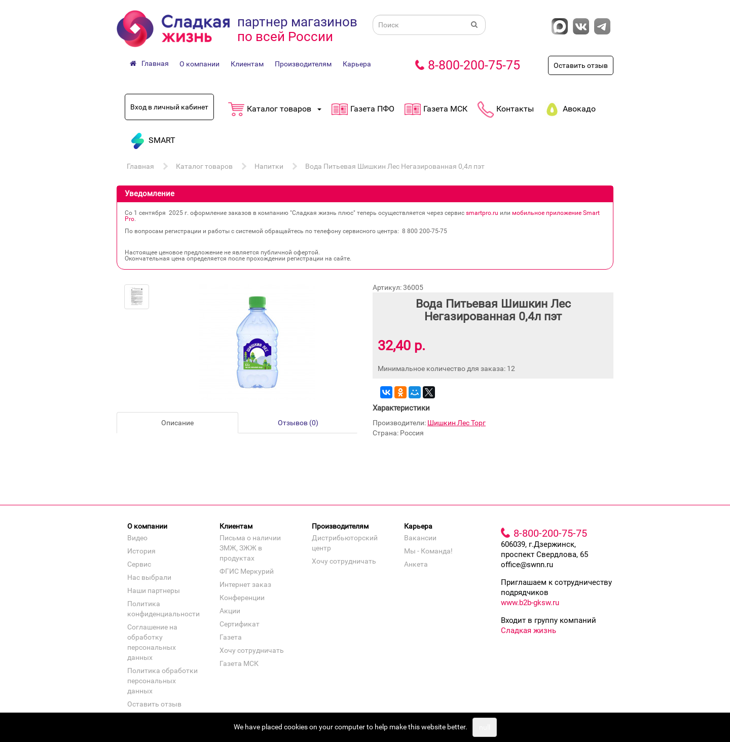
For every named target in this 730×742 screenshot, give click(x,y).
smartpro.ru (482, 212)
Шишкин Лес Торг (456, 423)
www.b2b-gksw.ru (530, 602)
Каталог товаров (204, 166)
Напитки (268, 166)
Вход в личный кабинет (169, 107)
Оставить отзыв (581, 65)
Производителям (303, 64)
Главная (140, 166)
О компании (199, 64)
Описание (177, 423)
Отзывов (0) (298, 423)
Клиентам (247, 64)
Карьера (357, 64)
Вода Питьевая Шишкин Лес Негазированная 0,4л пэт (395, 166)
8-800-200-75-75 (474, 65)
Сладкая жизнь (528, 630)
